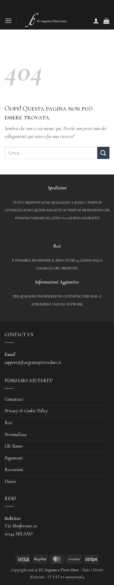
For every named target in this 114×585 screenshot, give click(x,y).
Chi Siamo (13, 446)
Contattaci (14, 399)
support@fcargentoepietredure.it (33, 362)
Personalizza (15, 435)
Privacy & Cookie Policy (26, 411)
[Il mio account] (96, 20)
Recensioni (14, 470)
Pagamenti (14, 458)
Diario (10, 481)
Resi (8, 423)
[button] (8, 20)
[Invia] (103, 153)
